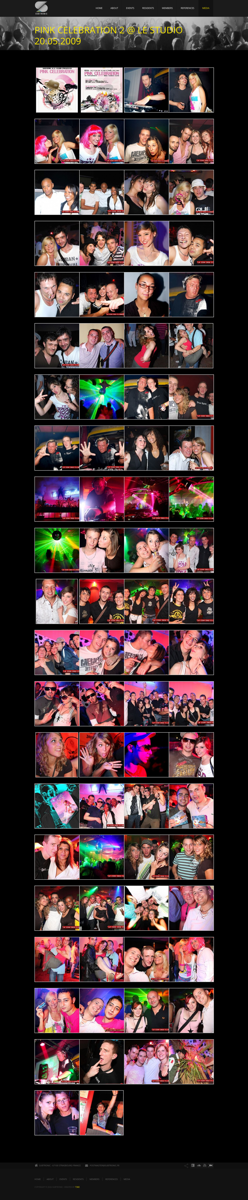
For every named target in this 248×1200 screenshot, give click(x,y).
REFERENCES (187, 8)
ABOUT (114, 8)
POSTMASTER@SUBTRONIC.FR (104, 1165)
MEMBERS (167, 8)
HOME (99, 8)
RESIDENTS (148, 8)
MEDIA (205, 8)
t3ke (77, 1187)
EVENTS (130, 8)
